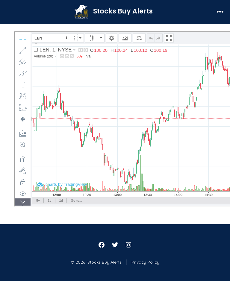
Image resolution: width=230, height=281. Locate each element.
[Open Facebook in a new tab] (102, 245)
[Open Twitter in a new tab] (115, 245)
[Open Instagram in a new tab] (128, 245)
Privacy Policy (145, 262)
